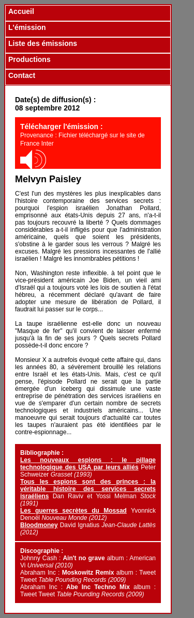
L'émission (27, 27)
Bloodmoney (39, 525)
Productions (29, 59)
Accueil (21, 11)
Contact (21, 75)
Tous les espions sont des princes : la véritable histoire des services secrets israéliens (88, 489)
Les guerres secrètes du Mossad (73, 510)
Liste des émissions (42, 43)
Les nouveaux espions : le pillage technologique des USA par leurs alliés (88, 463)
